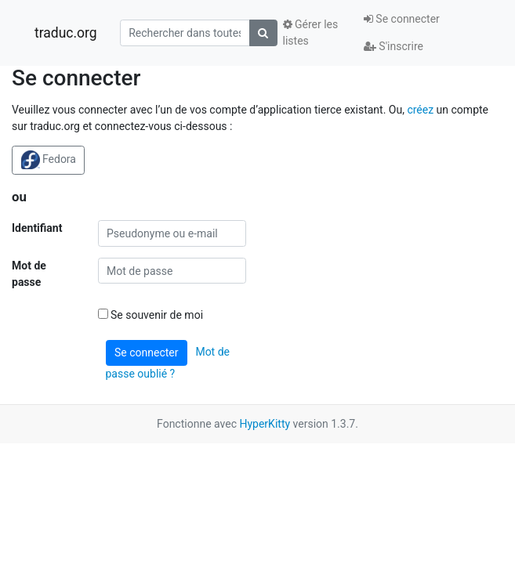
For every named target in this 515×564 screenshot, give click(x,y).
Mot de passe (29, 273)
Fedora (48, 159)
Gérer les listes (311, 32)
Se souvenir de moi (151, 315)
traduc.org (65, 33)
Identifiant (37, 228)
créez (420, 109)
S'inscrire (393, 46)
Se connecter (402, 19)
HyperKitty (264, 424)
